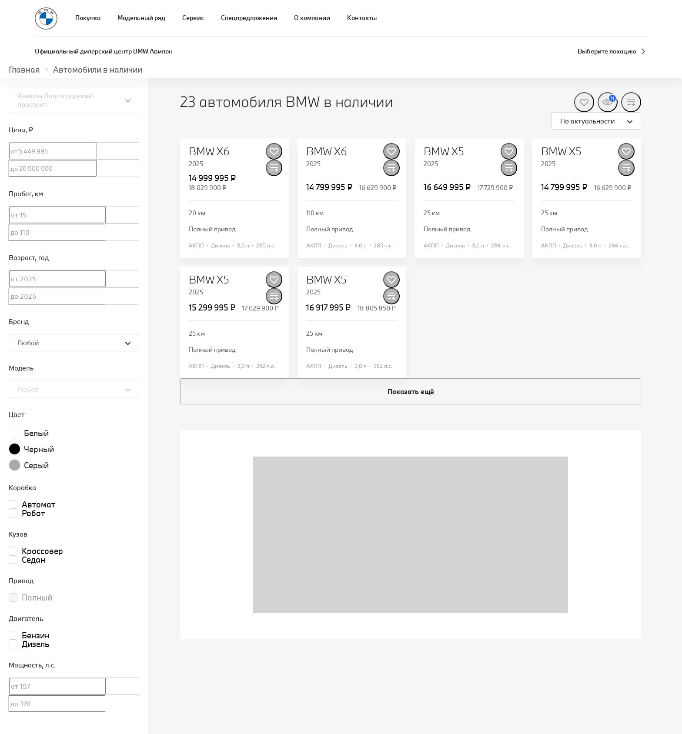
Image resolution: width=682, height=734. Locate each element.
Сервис (193, 17)
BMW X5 (444, 151)
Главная (24, 69)
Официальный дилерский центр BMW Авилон (104, 51)
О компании (312, 17)
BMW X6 (209, 151)
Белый (36, 433)
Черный (39, 449)
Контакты (362, 17)
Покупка (87, 17)
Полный (37, 597)
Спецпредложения (249, 17)
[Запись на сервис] (642, 18)
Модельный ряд (141, 17)
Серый (36, 465)
